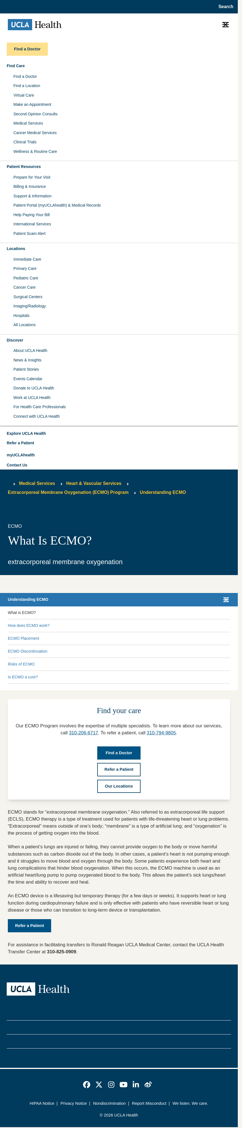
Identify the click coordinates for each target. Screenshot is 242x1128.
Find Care (16, 66)
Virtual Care (23, 95)
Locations (16, 248)
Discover (15, 340)
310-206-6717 (83, 732)
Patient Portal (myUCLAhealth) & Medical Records (57, 205)
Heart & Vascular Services (93, 483)
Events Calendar (27, 379)
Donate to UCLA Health (33, 388)
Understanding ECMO (163, 492)
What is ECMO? (22, 612)
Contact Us (17, 465)
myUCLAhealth (21, 455)
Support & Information (32, 196)
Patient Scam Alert (29, 233)
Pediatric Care (25, 278)
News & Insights (27, 360)
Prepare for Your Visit (31, 177)
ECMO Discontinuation (28, 651)
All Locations (24, 325)
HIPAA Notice (42, 1103)
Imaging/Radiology (29, 306)
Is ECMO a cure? (23, 677)
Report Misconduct (149, 1103)
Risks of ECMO (21, 664)
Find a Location (26, 85)
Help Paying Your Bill (31, 214)
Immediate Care (27, 259)
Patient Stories (26, 369)
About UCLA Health (30, 350)
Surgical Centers (27, 297)
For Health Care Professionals (39, 407)
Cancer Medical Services (35, 132)
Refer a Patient (20, 443)
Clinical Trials (24, 142)
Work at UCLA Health (32, 397)
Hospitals (21, 315)
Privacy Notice (73, 1103)
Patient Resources (24, 166)
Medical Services (28, 123)
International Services (32, 224)
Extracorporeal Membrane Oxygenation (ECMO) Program (68, 492)
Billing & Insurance (29, 186)
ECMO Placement (23, 638)
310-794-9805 (161, 732)
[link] (86, 1084)
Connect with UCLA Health (36, 416)
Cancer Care (24, 287)
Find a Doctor (25, 76)
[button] (119, 433)
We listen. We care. (190, 1103)
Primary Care (24, 268)
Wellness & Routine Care (35, 151)
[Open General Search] (224, 7)
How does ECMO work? (28, 625)
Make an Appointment (32, 104)
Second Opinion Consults (35, 114)
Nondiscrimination (109, 1103)
